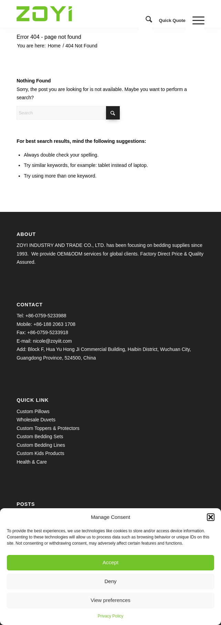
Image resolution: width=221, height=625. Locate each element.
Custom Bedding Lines (41, 445)
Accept (110, 562)
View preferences (110, 600)
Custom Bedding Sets (40, 436)
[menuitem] (145, 20)
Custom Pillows (33, 411)
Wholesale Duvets (36, 419)
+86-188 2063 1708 (54, 324)
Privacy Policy (111, 616)
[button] (210, 517)
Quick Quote (172, 20)
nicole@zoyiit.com (52, 341)
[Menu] (195, 20)
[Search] (145, 20)
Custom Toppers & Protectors (48, 428)
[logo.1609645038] (92, 13)
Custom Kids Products (40, 453)
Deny (110, 581)
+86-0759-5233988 (45, 315)
